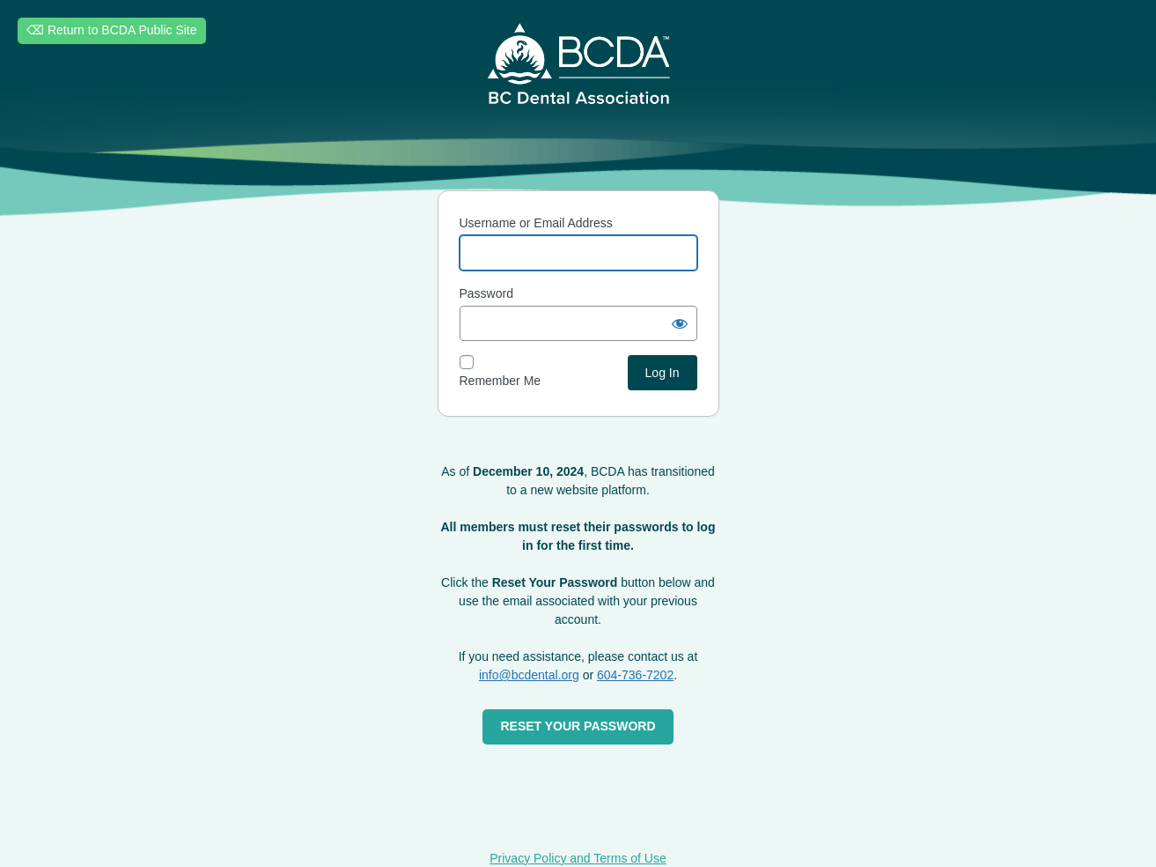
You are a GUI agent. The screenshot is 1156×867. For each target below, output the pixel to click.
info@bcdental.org (529, 675)
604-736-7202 (635, 675)
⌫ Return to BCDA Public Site (111, 30)
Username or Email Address (536, 223)
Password (486, 293)
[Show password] (679, 323)
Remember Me (500, 381)
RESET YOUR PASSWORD (577, 726)
